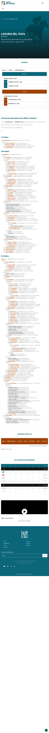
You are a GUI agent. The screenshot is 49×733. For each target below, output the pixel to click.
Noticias (28, 543)
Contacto (6, 547)
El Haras (28, 541)
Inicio (2, 19)
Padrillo (6, 19)
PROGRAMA (6, 543)
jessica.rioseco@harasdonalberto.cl (24, 563)
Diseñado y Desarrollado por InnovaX (24, 574)
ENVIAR (44, 555)
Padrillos (28, 545)
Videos (5, 545)
